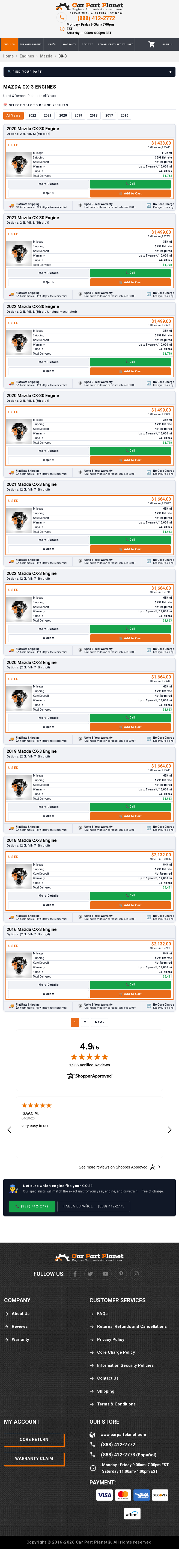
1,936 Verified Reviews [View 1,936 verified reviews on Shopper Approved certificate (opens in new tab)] (89, 1064)
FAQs (99, 1313)
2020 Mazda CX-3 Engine (32, 662)
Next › (99, 1022)
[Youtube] (106, 1274)
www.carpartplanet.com (123, 1434)
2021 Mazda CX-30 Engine (33, 217)
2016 (124, 115)
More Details (48, 184)
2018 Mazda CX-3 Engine (32, 840)
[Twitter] (90, 1274)
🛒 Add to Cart (130, 193)
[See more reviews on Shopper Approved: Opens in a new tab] (113, 1167)
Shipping (102, 1391)
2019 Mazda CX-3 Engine (32, 751)
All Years (13, 115)
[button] (9, 1130)
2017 (109, 115)
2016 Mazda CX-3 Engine (32, 929)
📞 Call (130, 183)
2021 (47, 115)
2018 (93, 115)
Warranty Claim (34, 1458)
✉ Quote (48, 193)
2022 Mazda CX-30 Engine (33, 306)
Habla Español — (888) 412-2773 (94, 1206)
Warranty (16, 1339)
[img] (89, 1056)
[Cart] (152, 44)
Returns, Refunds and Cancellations (128, 1326)
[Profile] (167, 44)
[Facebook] (75, 1274)
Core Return (34, 1439)
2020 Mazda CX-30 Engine (33, 128)
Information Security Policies (122, 1365)
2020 (63, 115)
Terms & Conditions (113, 1404)
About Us (16, 1313)
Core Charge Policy (112, 1352)
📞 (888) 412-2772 (32, 1206)
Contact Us (104, 1378)
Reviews (16, 1326)
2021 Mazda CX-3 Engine (32, 484)
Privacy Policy (107, 1339)
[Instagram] (136, 1274)
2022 (32, 115)
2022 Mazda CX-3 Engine (32, 573)
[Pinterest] (121, 1274)
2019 (78, 115)
